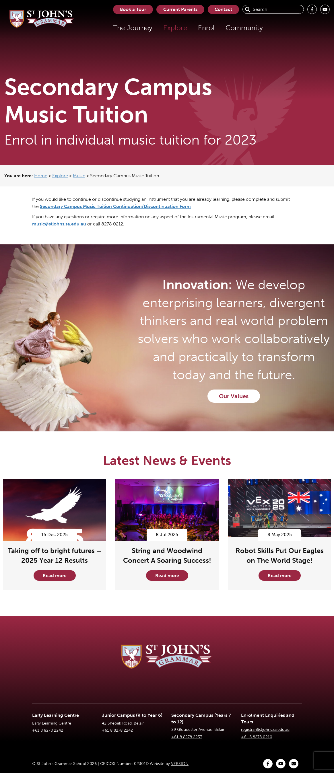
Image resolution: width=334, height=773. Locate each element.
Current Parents (180, 9)
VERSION (180, 763)
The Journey (132, 28)
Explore (175, 28)
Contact (223, 9)
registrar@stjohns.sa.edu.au (265, 729)
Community (244, 28)
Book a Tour (133, 9)
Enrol (206, 28)
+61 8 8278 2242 (47, 730)
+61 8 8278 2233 (186, 737)
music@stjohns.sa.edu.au (59, 224)
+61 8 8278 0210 (256, 737)
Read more (55, 575)
